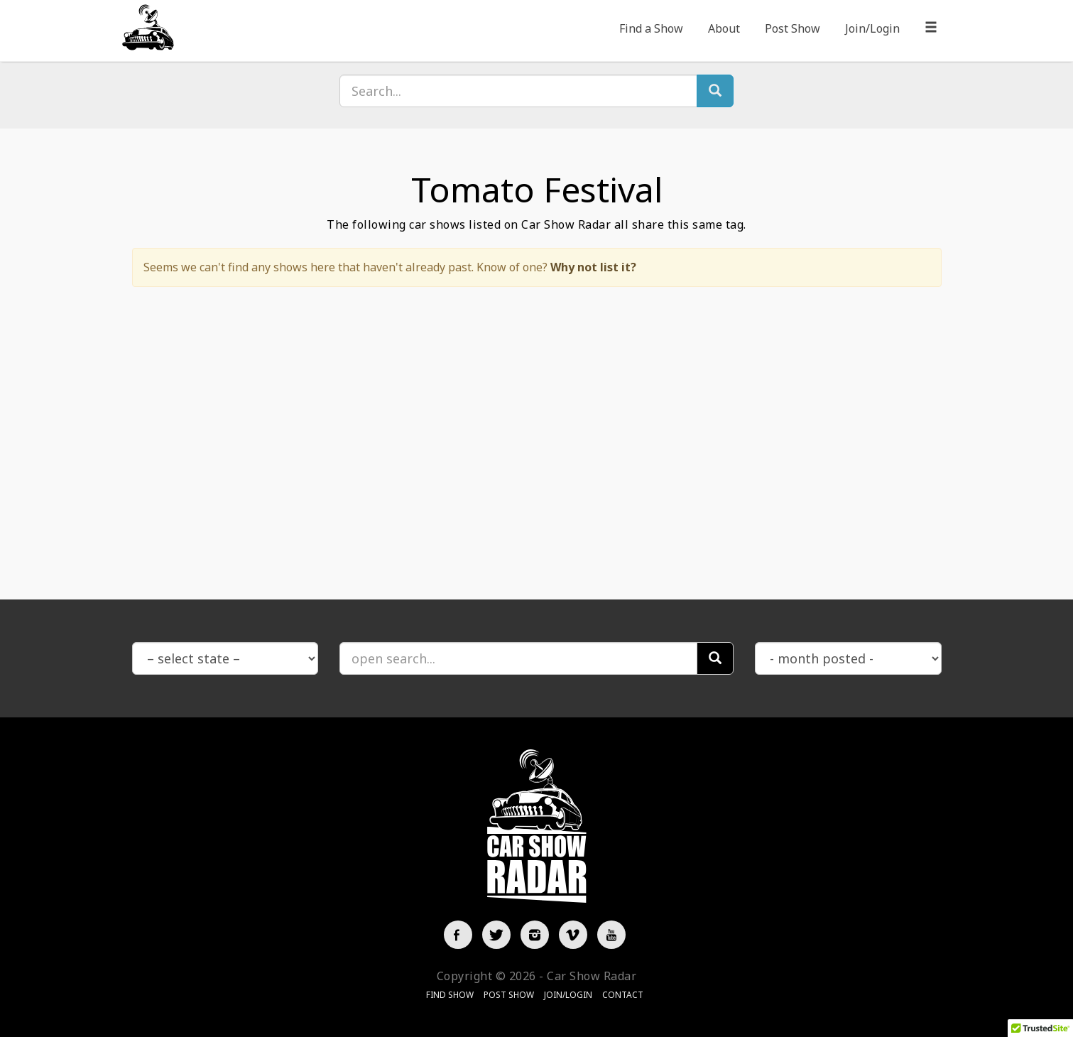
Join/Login (872, 28)
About (724, 28)
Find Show (450, 995)
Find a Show (651, 28)
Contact (622, 995)
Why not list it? (593, 267)
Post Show (792, 28)
